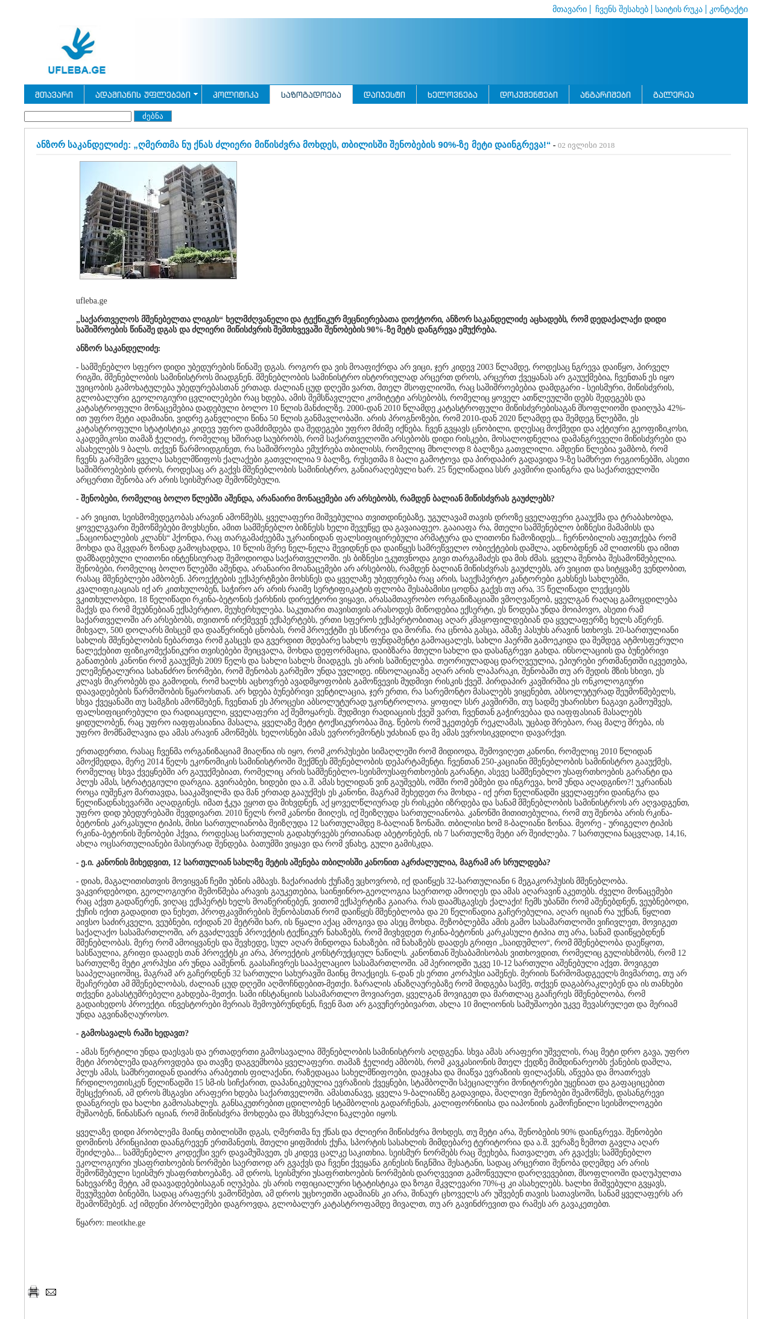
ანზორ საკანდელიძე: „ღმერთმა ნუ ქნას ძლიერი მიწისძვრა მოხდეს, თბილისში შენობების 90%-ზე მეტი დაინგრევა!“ (293, 144)
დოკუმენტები (529, 94)
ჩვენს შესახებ (620, 9)
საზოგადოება (311, 94)
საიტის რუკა (679, 9)
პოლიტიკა (236, 94)
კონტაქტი (728, 9)
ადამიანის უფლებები (143, 94)
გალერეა (673, 94)
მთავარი (569, 9)
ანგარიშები (605, 94)
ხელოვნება (453, 94)
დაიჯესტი (384, 94)
